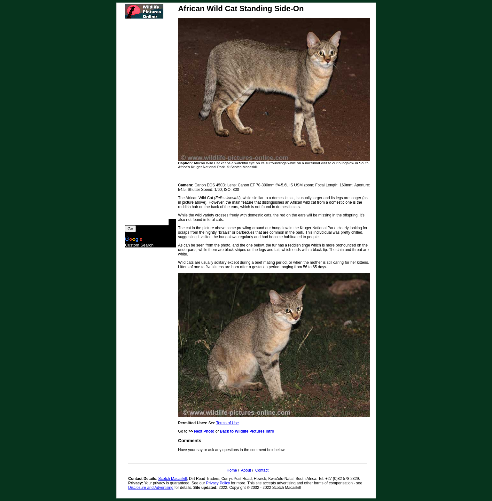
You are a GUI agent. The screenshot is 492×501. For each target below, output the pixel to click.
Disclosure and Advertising (150, 487)
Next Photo (204, 431)
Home (232, 470)
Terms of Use (227, 423)
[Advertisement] (150, 119)
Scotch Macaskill (172, 478)
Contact (262, 470)
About (246, 470)
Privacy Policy (218, 483)
